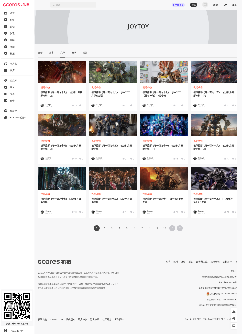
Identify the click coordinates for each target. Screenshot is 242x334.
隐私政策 (94, 319)
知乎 (168, 261)
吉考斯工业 (202, 261)
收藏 (215, 5)
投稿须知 (70, 319)
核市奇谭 (215, 261)
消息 (234, 5)
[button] (234, 311)
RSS (237, 261)
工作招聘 (119, 319)
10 (164, 228)
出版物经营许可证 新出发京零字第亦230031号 (218, 305)
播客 (190, 261)
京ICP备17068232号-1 (229, 282)
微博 (175, 261)
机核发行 (227, 261)
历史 (225, 5)
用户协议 (82, 319)
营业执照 (235, 271)
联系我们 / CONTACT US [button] (50, 319)
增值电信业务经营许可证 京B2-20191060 (220, 276)
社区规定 (106, 319)
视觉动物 (45, 87)
